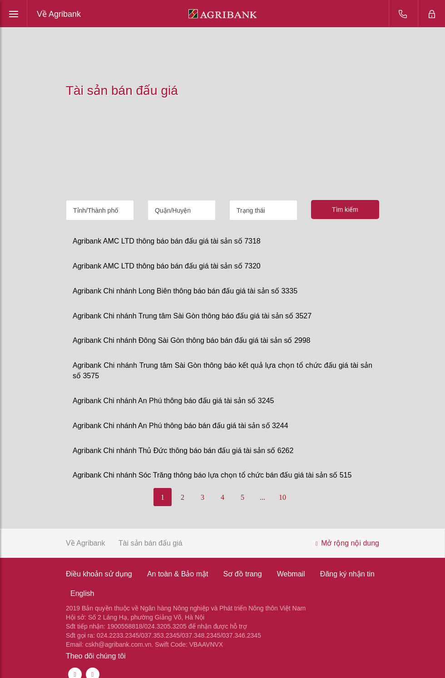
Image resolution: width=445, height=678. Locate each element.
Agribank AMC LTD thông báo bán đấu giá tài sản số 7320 (167, 266)
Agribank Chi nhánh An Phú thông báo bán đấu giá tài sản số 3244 (180, 425)
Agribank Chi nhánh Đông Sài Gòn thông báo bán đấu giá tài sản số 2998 (191, 340)
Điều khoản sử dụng (99, 574)
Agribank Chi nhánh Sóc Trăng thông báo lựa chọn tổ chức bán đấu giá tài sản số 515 (212, 475)
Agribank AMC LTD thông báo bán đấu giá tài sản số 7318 (167, 241)
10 (282, 497)
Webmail (291, 574)
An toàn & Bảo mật (177, 574)
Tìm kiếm (345, 209)
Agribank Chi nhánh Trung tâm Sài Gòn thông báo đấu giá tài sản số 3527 (192, 316)
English (82, 593)
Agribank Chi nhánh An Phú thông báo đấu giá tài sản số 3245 (173, 401)
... (262, 497)
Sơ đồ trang (242, 574)
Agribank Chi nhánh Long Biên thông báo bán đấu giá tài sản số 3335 (185, 291)
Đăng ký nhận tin (347, 574)
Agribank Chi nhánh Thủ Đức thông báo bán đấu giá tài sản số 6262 (183, 450)
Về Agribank (59, 14)
